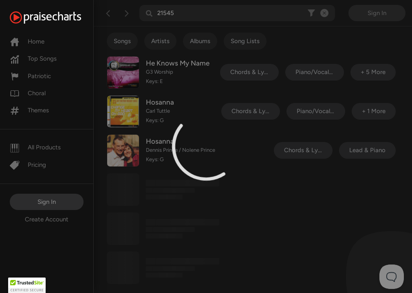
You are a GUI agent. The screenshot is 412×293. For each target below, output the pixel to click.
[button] (27, 285)
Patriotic (30, 76)
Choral (28, 93)
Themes (29, 110)
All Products (35, 147)
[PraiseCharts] (55, 17)
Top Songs (33, 58)
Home (27, 41)
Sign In (46, 202)
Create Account (46, 219)
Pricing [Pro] (28, 164)
